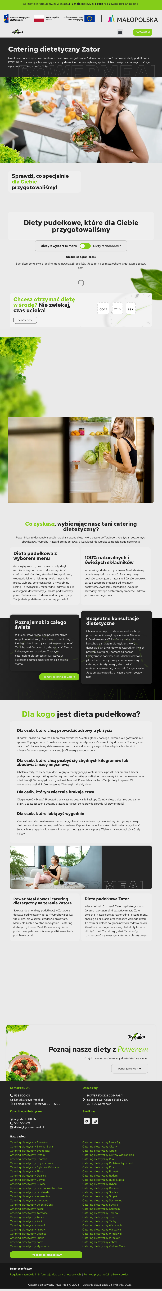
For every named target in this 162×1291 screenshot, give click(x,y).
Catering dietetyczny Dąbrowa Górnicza (34, 1170)
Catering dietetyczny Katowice (29, 1215)
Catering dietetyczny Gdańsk (28, 1178)
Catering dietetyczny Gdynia (27, 1182)
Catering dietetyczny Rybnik (99, 1186)
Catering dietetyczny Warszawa (101, 1232)
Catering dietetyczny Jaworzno (29, 1203)
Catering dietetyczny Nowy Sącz (102, 1145)
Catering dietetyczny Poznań (100, 1174)
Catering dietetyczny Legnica (28, 1236)
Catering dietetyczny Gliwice (28, 1186)
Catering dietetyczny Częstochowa (31, 1165)
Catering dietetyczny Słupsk (99, 1199)
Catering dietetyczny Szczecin (101, 1211)
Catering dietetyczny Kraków (27, 1232)
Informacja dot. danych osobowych (60, 1277)
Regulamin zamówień (23, 1277)
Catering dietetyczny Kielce (27, 1219)
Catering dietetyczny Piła (98, 1161)
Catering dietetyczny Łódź (26, 1244)
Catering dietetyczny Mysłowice (30, 1248)
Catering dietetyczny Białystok (29, 1145)
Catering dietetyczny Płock (99, 1170)
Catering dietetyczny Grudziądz (29, 1194)
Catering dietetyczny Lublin (27, 1240)
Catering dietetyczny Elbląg (27, 1174)
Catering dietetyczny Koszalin (28, 1228)
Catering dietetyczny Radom (100, 1178)
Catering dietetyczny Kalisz (26, 1211)
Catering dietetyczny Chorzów (28, 1161)
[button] (120, 32)
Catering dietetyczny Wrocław (101, 1240)
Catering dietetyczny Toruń (99, 1219)
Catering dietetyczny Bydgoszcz (30, 1153)
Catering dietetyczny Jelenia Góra (31, 1207)
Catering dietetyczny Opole (99, 1153)
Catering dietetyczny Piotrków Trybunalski (108, 1165)
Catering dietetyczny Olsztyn (100, 1149)
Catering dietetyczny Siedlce (100, 1194)
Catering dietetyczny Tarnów (100, 1215)
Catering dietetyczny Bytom (27, 1157)
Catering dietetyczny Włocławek (102, 1236)
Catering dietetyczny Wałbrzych (102, 1228)
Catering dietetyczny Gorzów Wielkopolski (36, 1190)
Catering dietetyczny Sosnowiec (102, 1203)
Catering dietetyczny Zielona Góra (103, 1248)
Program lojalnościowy (46, 1257)
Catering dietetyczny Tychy (99, 1223)
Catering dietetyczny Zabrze (100, 1244)
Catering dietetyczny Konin (26, 1223)
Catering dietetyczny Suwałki (100, 1207)
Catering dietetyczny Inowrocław (30, 1199)
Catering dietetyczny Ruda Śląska (103, 1182)
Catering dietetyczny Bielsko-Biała (31, 1149)
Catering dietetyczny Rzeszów (100, 1190)
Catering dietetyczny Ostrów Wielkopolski (108, 1157)
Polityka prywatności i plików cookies (106, 1277)
